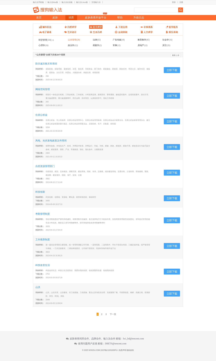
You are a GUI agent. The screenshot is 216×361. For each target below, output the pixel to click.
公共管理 (74, 40)
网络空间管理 (42, 89)
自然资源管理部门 (45, 166)
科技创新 (40, 192)
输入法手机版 (38, 2)
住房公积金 (41, 115)
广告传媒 (119, 40)
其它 (166, 45)
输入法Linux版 (82, 2)
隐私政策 (130, 350)
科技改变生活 (42, 265)
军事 (116, 45)
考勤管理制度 (42, 214)
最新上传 (175, 55)
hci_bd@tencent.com (133, 338)
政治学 (73, 45)
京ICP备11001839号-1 (109, 350)
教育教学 (144, 40)
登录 (174, 2)
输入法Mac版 (53, 2)
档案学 (97, 45)
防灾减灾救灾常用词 (46, 63)
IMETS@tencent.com (115, 343)
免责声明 (122, 350)
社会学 (167, 40)
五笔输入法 (96, 2)
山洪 (37, 287)
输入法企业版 (67, 2)
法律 (96, 40)
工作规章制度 (42, 239)
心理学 (43, 45)
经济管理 (45, 40)
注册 (181, 2)
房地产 (142, 45)
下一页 (113, 314)
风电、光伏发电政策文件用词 (51, 140)
